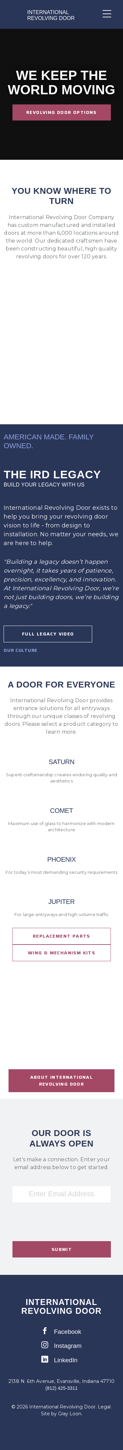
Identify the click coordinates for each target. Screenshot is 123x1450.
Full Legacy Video (48, 633)
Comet (61, 810)
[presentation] (61, 1232)
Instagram (61, 1345)
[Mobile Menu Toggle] (103, 13)
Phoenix (61, 859)
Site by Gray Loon (61, 1414)
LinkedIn (59, 1360)
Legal (104, 1407)
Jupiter (61, 901)
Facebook (61, 1331)
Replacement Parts (61, 936)
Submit (61, 1249)
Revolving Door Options (61, 112)
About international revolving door (61, 1081)
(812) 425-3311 (61, 1388)
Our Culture (20, 650)
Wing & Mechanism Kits (61, 952)
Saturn (61, 762)
